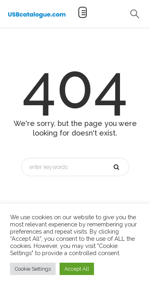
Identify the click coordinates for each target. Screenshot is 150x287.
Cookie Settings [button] (33, 269)
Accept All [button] (76, 269)
